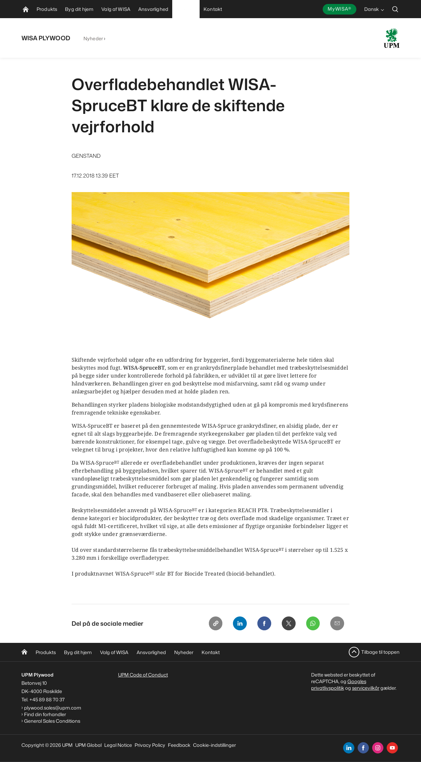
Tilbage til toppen (380, 651)
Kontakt (211, 652)
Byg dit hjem (78, 652)
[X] (286, 623)
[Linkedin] (236, 623)
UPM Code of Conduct (143, 674)
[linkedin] (348, 747)
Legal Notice (118, 745)
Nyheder (93, 38)
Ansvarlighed (151, 652)
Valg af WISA (114, 652)
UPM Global (88, 745)
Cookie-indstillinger (214, 745)
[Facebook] (261, 623)
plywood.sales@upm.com (52, 707)
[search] (395, 9)
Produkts (46, 652)
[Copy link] (211, 623)
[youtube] (392, 747)
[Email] (337, 623)
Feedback (179, 745)
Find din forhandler (45, 714)
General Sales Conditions (52, 720)
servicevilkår (365, 687)
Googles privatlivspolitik (338, 684)
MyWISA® (339, 8)
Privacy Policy (150, 745)
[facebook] (363, 747)
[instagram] (377, 747)
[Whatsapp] (312, 623)
